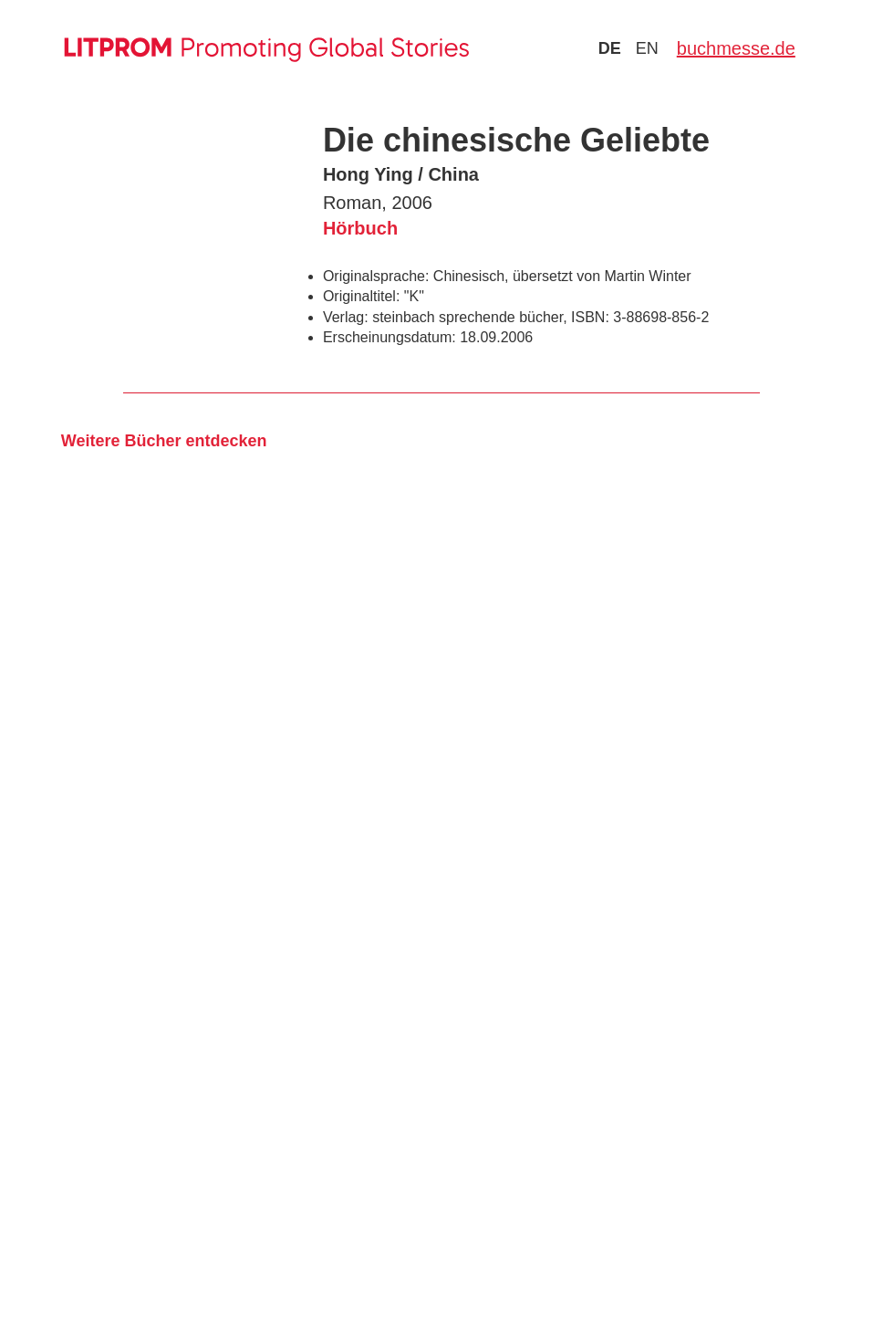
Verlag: (346, 317)
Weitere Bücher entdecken (164, 441)
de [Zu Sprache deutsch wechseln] (609, 48)
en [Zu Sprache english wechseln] (647, 48)
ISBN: (590, 317)
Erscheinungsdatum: (389, 337)
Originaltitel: (361, 296)
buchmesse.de (736, 48)
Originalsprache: (376, 276)
